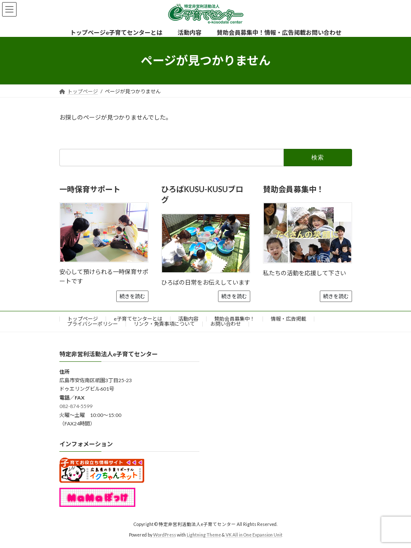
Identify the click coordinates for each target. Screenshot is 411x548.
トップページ (82, 319)
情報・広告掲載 (288, 319)
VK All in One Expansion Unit (254, 534)
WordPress (164, 534)
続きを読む (132, 296)
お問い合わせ (225, 324)
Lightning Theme (204, 534)
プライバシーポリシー (92, 324)
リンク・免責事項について (164, 324)
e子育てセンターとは (138, 319)
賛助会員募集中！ (234, 319)
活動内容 (188, 319)
